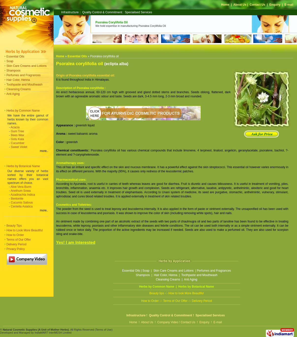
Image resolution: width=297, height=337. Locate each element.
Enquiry (275, 4)
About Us (239, 4)
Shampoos (13, 70)
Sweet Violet (19, 147)
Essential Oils (15, 56)
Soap (9, 61)
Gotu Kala (17, 139)
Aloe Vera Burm (21, 187)
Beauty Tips (14, 225)
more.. (44, 151)
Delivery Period (16, 244)
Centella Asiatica (22, 206)
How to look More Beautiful (186, 293)
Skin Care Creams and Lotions (26, 66)
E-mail (288, 4)
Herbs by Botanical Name (23, 166)
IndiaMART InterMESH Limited (53, 332)
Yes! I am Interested (75, 242)
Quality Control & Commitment (102, 12)
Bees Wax (17, 135)
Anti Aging (13, 94)
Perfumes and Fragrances (23, 75)
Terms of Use (104, 329)
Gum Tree (17, 131)
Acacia (15, 127)
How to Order (15, 235)
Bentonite (17, 198)
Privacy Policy (15, 249)
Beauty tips (156, 293)
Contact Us (257, 4)
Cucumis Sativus (22, 202)
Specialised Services (138, 12)
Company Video (167, 322)
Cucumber (17, 143)
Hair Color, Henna (18, 80)
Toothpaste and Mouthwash (24, 84)
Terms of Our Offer (18, 239)
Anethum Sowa (20, 190)
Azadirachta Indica (23, 194)
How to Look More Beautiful (24, 230)
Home (225, 4)
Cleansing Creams (18, 89)
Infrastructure (70, 12)
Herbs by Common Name (23, 110)
